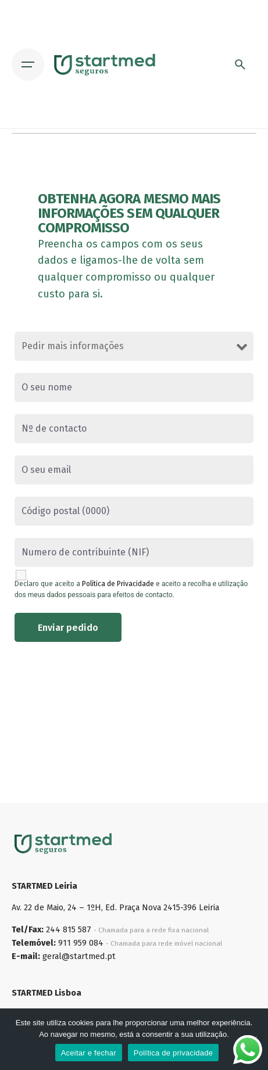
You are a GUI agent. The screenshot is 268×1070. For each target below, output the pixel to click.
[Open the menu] (28, 64)
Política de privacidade (173, 1053)
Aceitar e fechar (88, 1053)
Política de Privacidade (118, 584)
